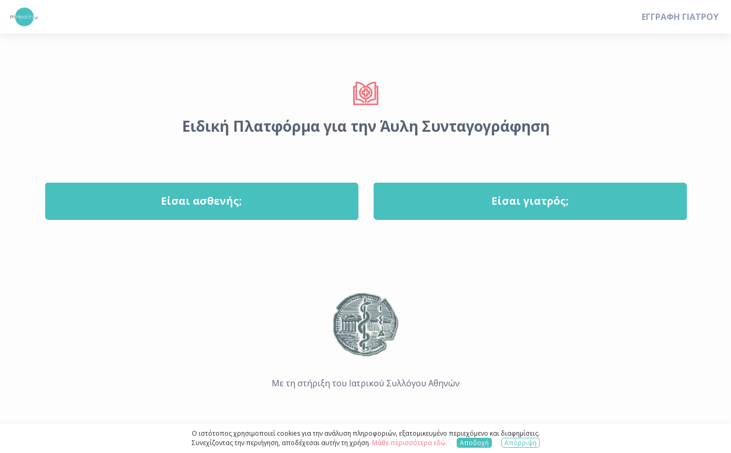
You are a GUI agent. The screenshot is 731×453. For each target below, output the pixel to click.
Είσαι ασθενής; (201, 201)
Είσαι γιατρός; (530, 201)
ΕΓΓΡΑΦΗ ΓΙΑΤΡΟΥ (680, 17)
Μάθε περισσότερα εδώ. (409, 442)
